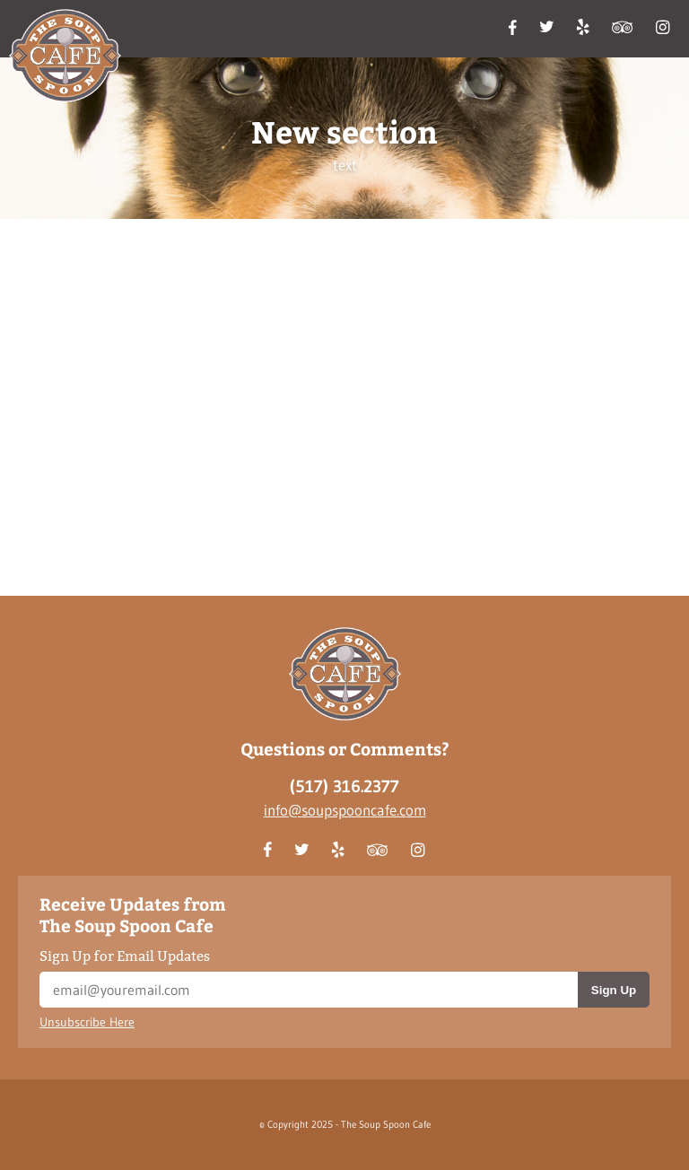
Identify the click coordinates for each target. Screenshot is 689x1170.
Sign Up (613, 990)
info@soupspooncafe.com (345, 809)
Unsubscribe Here (87, 1022)
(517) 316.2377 (344, 786)
